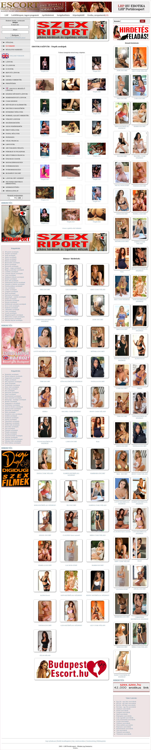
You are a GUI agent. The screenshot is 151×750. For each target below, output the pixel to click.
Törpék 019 (45, 200)
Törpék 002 (70, 71)
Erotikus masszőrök (15, 108)
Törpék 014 (70, 156)
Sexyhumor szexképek (12, 405)
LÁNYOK (9, 62)
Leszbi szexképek (11, 313)
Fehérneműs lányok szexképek (15, 282)
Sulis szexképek (10, 412)
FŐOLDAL (9, 42)
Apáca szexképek (10, 257)
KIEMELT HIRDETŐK (14, 80)
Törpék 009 (96, 113)
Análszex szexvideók (123, 709)
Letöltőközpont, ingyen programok (25, 15)
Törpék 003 (96, 71)
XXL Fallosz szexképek (13, 443)
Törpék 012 (96, 135)
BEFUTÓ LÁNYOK (13, 72)
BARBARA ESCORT (97, 473)
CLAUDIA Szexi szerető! (71, 535)
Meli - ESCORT (122, 474)
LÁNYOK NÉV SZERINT (15, 178)
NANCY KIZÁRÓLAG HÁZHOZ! (122, 676)
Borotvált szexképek (11, 266)
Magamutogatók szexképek (14, 315)
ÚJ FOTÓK (10, 69)
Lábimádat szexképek (12, 309)
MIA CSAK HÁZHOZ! (122, 299)
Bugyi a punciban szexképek (14, 270)
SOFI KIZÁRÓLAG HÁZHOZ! (71, 595)
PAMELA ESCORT (45, 565)
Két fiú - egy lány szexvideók (126, 703)
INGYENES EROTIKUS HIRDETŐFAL (14, 182)
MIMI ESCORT (122, 647)
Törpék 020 (70, 201)
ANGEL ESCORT (45, 535)
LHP (6, 15)
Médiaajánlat (101, 741)
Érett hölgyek (12, 130)
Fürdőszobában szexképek (13, 286)
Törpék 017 (70, 178)
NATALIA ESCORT (97, 381)
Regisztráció (9, 38)
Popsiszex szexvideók (123, 727)
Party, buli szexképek (12, 387)
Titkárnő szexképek (11, 430)
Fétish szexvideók (122, 710)
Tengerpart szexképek (12, 423)
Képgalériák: (15, 248)
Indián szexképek (10, 299)
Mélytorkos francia (15, 155)
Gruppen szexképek (11, 291)
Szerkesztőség (91, 741)
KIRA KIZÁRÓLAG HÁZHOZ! (45, 505)
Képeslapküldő (79, 15)
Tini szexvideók (121, 730)
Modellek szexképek (12, 374)
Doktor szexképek (11, 279)
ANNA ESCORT (122, 214)
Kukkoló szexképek (11, 308)
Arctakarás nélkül (15, 148)
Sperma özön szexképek (13, 408)
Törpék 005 (70, 92)
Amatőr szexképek (11, 253)
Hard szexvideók (121, 714)
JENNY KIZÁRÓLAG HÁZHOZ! (97, 595)
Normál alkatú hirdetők (17, 115)
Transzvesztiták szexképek (13, 436)
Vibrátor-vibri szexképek (13, 441)
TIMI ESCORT (45, 381)
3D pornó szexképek (11, 252)
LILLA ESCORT (71, 289)
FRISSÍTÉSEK (11, 83)
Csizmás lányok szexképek (14, 273)
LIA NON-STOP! (71, 565)
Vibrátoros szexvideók (123, 734)
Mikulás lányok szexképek (13, 320)
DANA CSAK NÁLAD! (45, 473)
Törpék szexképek (11, 432)
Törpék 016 (45, 179)
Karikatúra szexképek (12, 300)
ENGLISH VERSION (16, 56)
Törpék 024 (96, 222)
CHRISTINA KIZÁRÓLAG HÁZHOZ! (45, 320)
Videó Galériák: (131, 698)
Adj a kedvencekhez (78, 741)
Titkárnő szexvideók (123, 732)
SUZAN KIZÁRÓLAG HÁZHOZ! (45, 442)
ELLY (140, 561)
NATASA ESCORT (44, 625)
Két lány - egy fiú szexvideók (126, 707)
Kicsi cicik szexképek (12, 306)
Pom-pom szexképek (12, 392)
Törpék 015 (96, 156)
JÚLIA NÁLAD (45, 655)
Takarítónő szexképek (12, 421)
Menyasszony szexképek (13, 318)
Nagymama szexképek (12, 378)
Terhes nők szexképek (12, 425)
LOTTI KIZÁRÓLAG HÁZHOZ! (45, 351)
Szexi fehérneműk (14, 126)
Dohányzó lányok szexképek (14, 277)
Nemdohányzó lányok (16, 97)
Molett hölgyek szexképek (13, 376)
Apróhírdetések (48, 15)
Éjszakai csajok (13, 159)
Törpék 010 (45, 135)
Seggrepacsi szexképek (12, 403)
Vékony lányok (13, 119)
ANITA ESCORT (71, 351)
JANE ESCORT (97, 319)
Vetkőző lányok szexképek (13, 439)
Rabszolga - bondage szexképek (15, 399)
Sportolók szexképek (12, 410)
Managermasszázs (14, 162)
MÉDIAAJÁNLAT (12, 191)
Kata (97, 441)
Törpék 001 (45, 71)
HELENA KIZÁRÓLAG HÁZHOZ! (139, 270)
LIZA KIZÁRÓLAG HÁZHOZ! (71, 625)
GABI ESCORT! (122, 388)
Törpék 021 (96, 201)
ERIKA (45, 411)
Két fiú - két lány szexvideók (125, 705)
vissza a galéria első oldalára (71, 228)
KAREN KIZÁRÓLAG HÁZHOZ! (71, 474)
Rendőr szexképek (11, 401)
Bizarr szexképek (10, 264)
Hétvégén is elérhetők (16, 105)
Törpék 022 (45, 223)
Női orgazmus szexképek (13, 381)
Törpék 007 (45, 113)
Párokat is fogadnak (15, 151)
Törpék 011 (71, 134)
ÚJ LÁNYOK (10, 65)
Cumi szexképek (10, 275)
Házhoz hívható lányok (17, 94)
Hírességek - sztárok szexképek (15, 297)
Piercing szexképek (11, 389)
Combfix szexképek (11, 271)
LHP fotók (10, 144)
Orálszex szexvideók (123, 723)
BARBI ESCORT (98, 565)
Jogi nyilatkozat (50, 741)
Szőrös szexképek (11, 419)
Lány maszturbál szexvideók (125, 719)
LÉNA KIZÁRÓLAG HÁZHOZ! (71, 381)
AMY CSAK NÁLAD (97, 289)
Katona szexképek (11, 302)
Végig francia (12, 141)
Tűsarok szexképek (11, 437)
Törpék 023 (70, 222)
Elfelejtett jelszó (19, 38)
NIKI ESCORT (45, 289)
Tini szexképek (10, 428)
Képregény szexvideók (124, 716)
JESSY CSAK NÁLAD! (98, 411)
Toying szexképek (11, 434)
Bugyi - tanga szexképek (13, 268)
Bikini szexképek (10, 261)
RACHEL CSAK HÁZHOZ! (71, 411)
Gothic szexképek (11, 290)
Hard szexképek (10, 293)
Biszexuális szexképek (12, 262)
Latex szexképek (10, 311)
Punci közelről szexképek (13, 398)
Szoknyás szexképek (12, 417)
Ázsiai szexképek (10, 259)
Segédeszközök (13, 123)
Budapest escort (13, 173)
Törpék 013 (45, 157)
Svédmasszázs (12, 166)
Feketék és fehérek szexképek (15, 284)
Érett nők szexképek (11, 280)
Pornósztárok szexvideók (124, 728)
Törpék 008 (70, 112)
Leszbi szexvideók (122, 721)
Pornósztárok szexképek (13, 396)
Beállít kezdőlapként (64, 741)
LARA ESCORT (71, 441)
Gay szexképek (10, 288)
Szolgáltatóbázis (63, 15)
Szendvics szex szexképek (13, 414)
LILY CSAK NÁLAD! (97, 625)
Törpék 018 (96, 179)
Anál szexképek (10, 255)
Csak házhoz (11, 101)
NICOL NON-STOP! (71, 319)
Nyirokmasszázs (13, 169)
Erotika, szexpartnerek (96, 15)
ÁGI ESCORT (71, 505)
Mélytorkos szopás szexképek (15, 317)
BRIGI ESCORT (121, 329)
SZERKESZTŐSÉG (12, 187)
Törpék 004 (45, 92)
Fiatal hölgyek (13, 133)
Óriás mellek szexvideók (124, 725)
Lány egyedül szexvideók (124, 718)
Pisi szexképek (10, 390)
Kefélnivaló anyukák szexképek (15, 304)
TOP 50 (8, 76)
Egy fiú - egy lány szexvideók (126, 701)
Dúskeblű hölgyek (14, 112)
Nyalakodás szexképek (12, 385)
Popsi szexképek (10, 394)
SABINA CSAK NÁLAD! (98, 505)
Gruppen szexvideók (123, 712)
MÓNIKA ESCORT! (98, 351)
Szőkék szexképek (11, 416)
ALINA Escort (45, 595)
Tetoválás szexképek (12, 426)
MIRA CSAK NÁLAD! (98, 535)
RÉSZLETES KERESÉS (14, 49)
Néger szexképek (10, 380)
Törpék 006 (96, 92)
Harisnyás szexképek (12, 295)
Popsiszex (10, 137)
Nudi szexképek (10, 383)
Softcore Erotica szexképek (14, 407)
